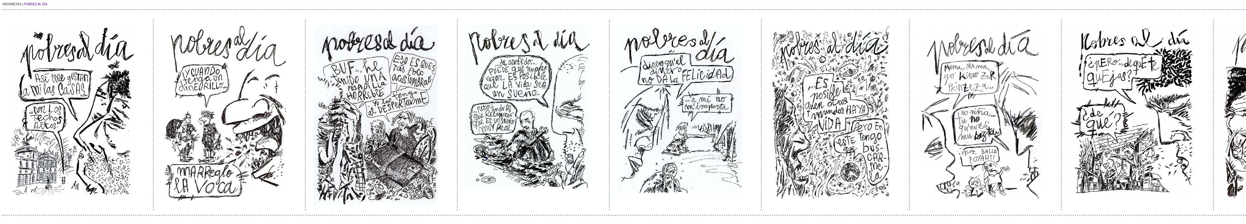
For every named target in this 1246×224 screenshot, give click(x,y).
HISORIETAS (11, 4)
